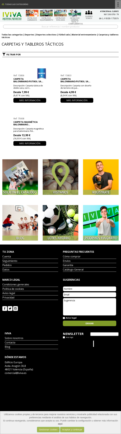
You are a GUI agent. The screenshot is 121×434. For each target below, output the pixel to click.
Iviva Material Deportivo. (100, 344)
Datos (5, 269)
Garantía (68, 265)
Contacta (10, 342)
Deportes (29, 34)
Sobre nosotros (14, 338)
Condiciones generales (15, 284)
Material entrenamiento (84, 34)
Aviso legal (8, 293)
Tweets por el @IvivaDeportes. (71, 344)
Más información (29, 100)
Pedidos (7, 265)
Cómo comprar (72, 256)
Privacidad (8, 297)
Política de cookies (13, 289)
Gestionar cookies (48, 429)
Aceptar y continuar (72, 429)
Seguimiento (9, 261)
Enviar (90, 323)
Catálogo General (73, 269)
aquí (60, 424)
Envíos (67, 261)
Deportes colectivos (46, 34)
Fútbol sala (64, 34)
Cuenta (6, 256)
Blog (7, 346)
